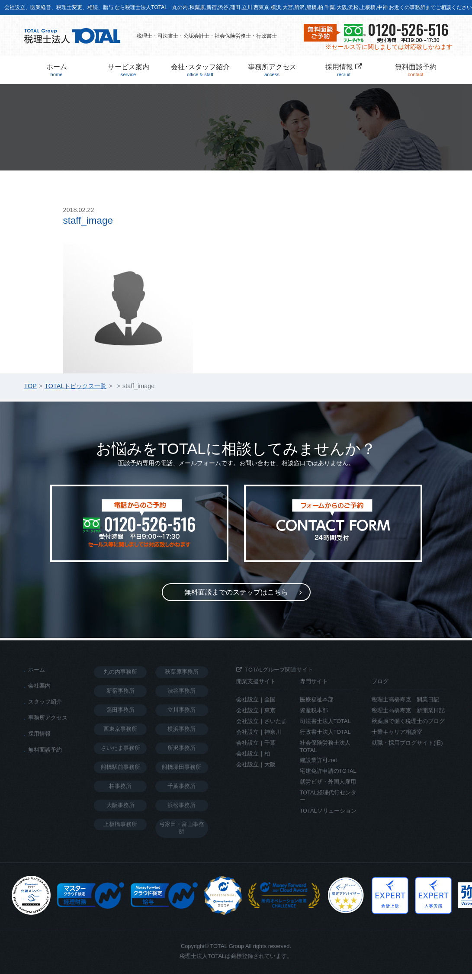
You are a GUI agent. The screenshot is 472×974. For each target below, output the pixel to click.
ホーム (57, 70)
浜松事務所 (181, 805)
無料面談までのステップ (236, 592)
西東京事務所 (120, 729)
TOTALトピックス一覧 (75, 386)
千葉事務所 (181, 786)
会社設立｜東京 (256, 710)
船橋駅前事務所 (120, 767)
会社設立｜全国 (256, 699)
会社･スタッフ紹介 (200, 70)
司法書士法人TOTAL (325, 721)
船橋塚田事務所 (181, 767)
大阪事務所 (120, 805)
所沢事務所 (181, 748)
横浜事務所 (181, 729)
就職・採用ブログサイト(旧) (407, 742)
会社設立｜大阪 (256, 764)
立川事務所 (181, 710)
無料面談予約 (416, 70)
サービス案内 (128, 70)
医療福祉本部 (317, 699)
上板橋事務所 (120, 824)
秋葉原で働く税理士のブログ (408, 721)
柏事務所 (120, 786)
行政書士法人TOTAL (325, 732)
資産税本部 (314, 710)
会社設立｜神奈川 (258, 732)
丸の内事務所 (120, 672)
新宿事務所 (120, 691)
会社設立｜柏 (253, 753)
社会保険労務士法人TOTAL (325, 746)
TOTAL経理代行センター (328, 796)
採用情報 (344, 70)
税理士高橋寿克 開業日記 (405, 699)
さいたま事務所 (120, 748)
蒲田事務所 (120, 710)
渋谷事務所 (181, 691)
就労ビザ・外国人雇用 (328, 781)
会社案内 (39, 685)
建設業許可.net (318, 760)
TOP (30, 386)
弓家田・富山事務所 (181, 828)
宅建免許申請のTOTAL (328, 771)
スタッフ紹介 (45, 701)
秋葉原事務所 (182, 672)
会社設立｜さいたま (261, 721)
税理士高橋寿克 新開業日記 (408, 710)
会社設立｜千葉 (256, 742)
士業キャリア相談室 (397, 732)
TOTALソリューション (328, 810)
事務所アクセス (272, 70)
